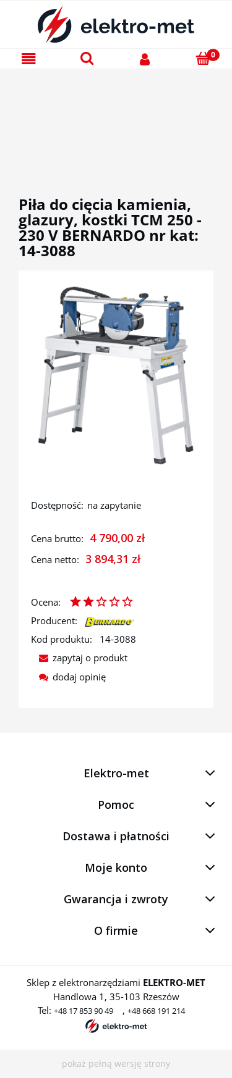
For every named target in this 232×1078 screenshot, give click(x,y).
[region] (116, 118)
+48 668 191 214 (156, 1010)
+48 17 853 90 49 (83, 1010)
